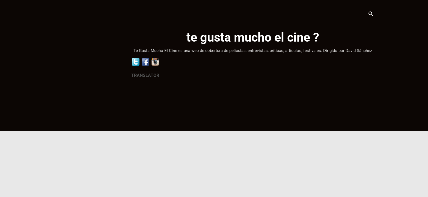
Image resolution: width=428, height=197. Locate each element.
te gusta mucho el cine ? (252, 37)
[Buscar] (371, 15)
